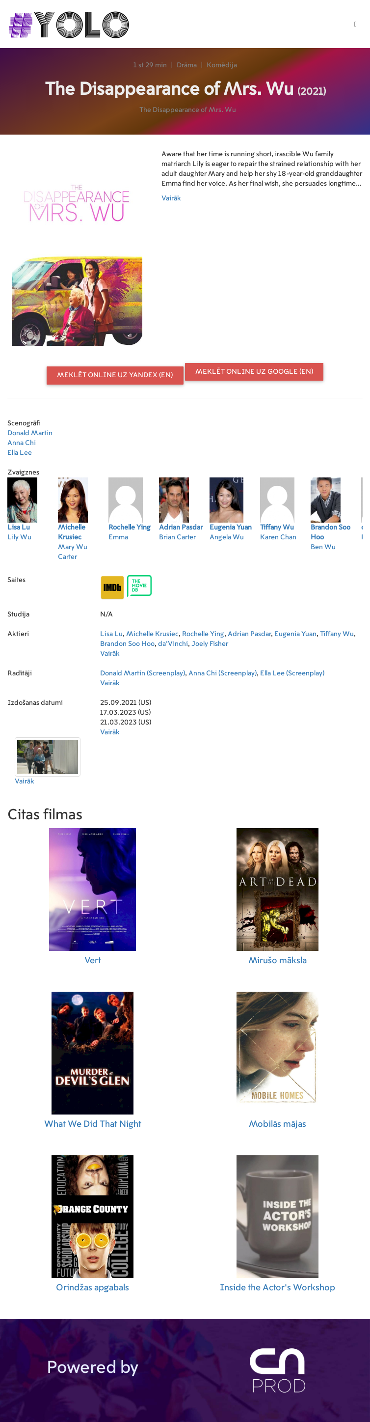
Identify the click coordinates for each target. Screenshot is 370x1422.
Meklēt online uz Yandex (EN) (115, 375)
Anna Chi (21, 443)
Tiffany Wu (337, 634)
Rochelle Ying (203, 634)
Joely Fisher (209, 644)
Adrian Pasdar (249, 634)
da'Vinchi (173, 644)
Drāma (187, 65)
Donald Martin (30, 433)
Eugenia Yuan (295, 634)
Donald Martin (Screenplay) (142, 673)
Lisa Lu (111, 634)
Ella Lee (19, 452)
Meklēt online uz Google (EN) (254, 371)
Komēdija (222, 65)
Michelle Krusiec (152, 634)
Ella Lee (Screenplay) (292, 673)
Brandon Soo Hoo (127, 644)
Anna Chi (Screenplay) (222, 673)
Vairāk (171, 198)
